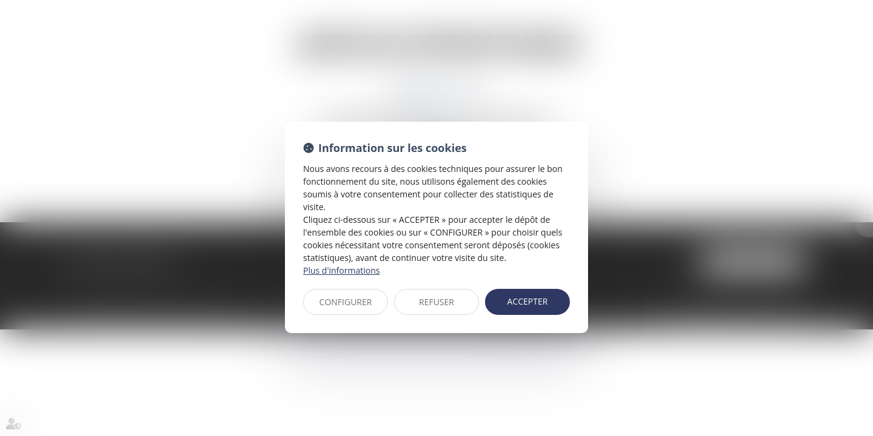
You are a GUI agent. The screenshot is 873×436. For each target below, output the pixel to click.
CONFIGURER (345, 302)
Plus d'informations (341, 270)
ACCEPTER (527, 301)
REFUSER (436, 302)
